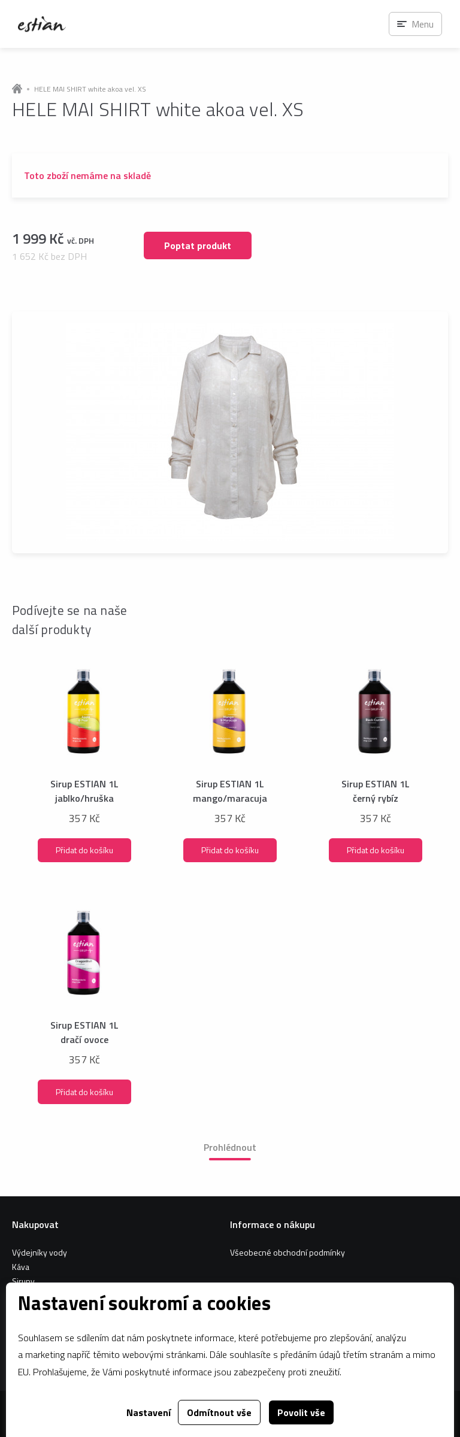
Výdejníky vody (39, 1252)
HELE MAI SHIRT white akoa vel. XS (90, 89)
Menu (422, 24)
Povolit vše (301, 1412)
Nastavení (148, 1412)
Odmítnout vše (219, 1412)
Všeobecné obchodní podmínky (287, 1252)
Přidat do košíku (84, 850)
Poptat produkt (197, 245)
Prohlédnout (230, 1147)
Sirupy (23, 1281)
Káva (20, 1266)
